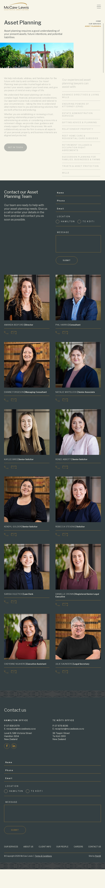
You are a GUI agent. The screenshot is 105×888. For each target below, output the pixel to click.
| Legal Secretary (72, 662)
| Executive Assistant (25, 662)
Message (63, 232)
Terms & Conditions (43, 853)
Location (63, 216)
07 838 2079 (13, 723)
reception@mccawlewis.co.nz (21, 726)
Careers (78, 844)
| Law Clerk (18, 592)
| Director (18, 325)
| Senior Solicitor (18, 459)
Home (98, 21)
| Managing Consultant (25, 392)
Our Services (95, 24)
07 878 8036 (61, 723)
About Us (28, 844)
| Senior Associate (75, 392)
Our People (62, 844)
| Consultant (68, 325)
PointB (98, 853)
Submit (67, 260)
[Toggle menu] (99, 6)
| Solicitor (70, 526)
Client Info (45, 844)
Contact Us (94, 844)
